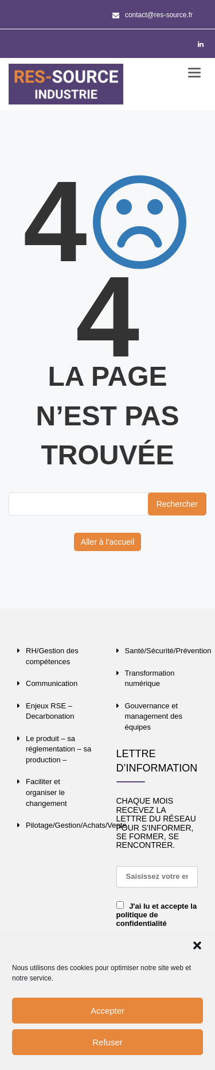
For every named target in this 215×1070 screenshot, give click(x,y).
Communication (51, 683)
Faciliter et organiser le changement (46, 792)
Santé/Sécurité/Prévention (168, 650)
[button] (197, 945)
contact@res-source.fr (152, 15)
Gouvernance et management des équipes (153, 716)
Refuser (107, 1042)
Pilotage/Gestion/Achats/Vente (76, 825)
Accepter (107, 1010)
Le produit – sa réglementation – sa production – (58, 749)
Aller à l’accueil (107, 541)
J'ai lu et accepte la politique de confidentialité (156, 915)
